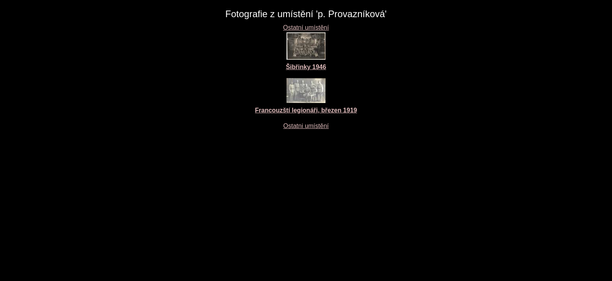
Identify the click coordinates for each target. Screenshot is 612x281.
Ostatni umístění (306, 126)
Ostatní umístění (306, 27)
